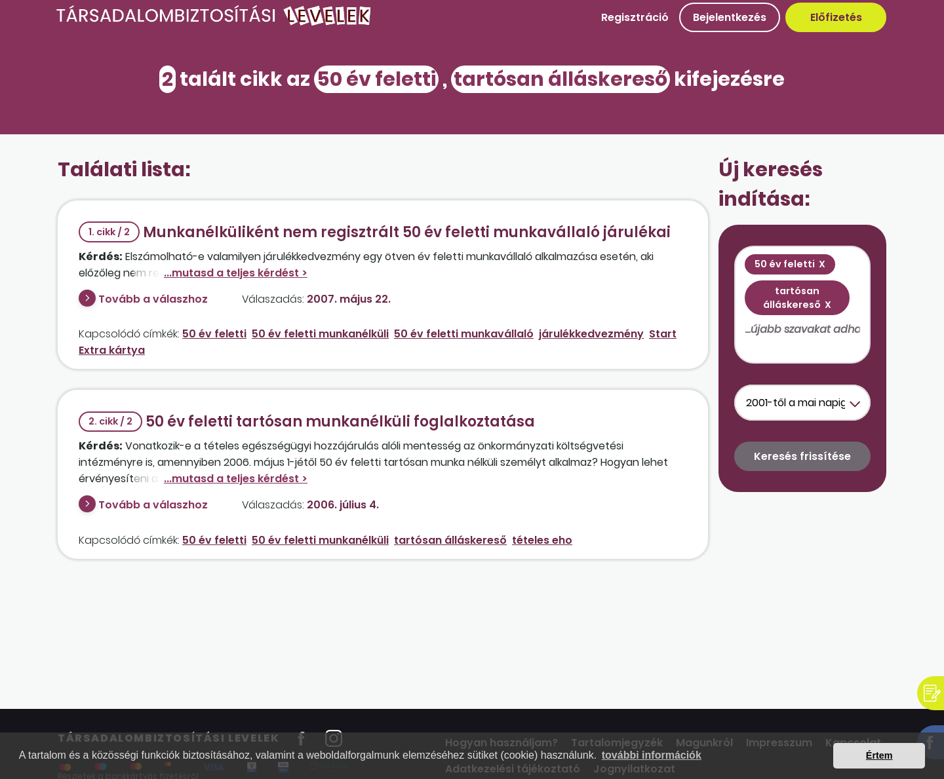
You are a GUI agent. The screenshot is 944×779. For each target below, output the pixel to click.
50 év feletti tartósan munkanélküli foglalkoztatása (307, 421)
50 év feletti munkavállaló (464, 333)
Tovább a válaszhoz (153, 299)
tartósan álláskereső (450, 540)
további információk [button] (651, 755)
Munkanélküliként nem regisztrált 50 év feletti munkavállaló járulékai (375, 232)
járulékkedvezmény (591, 333)
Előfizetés (836, 17)
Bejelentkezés (729, 17)
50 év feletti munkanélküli (320, 333)
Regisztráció (635, 17)
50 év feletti (214, 333)
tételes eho (542, 540)
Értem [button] (879, 755)
